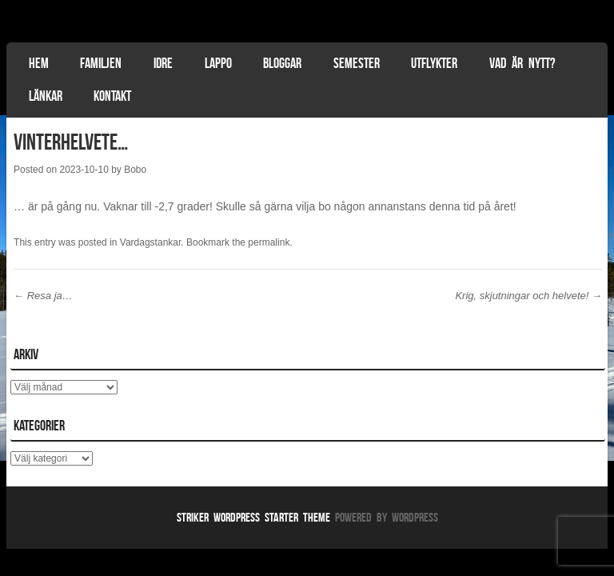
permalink (268, 242)
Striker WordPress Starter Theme (253, 517)
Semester (356, 63)
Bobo (135, 169)
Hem (39, 63)
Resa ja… (43, 296)
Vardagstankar (150, 242)
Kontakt (112, 96)
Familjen (101, 63)
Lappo (218, 63)
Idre (163, 63)
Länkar (45, 96)
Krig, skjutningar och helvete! (528, 296)
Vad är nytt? (522, 63)
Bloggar (282, 63)
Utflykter (434, 63)
